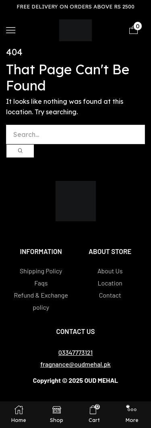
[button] (10, 30)
